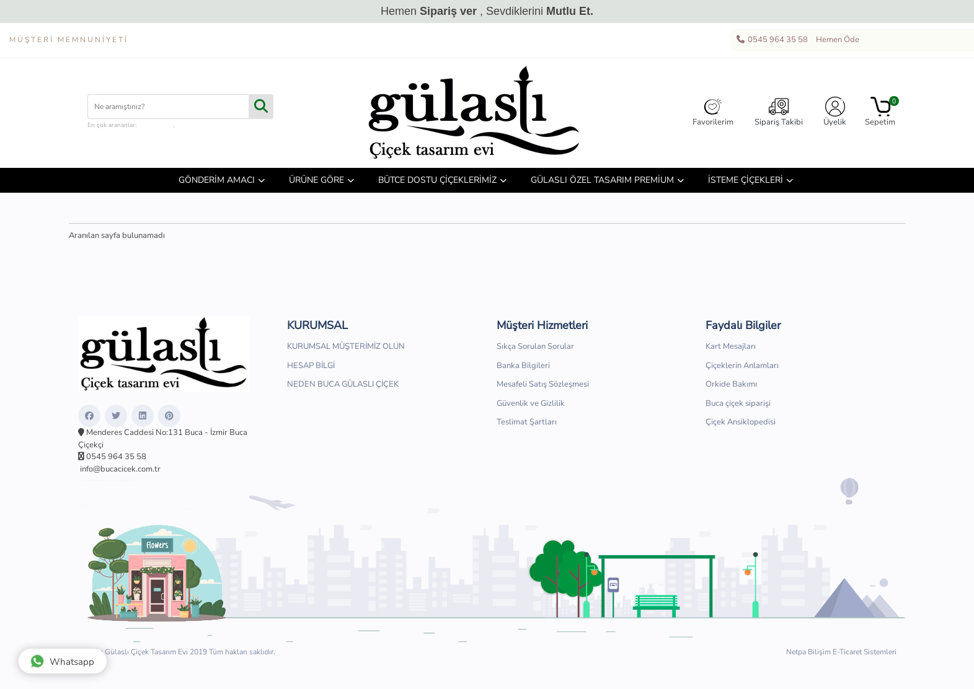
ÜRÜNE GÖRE (316, 180)
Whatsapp (62, 661)
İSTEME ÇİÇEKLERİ (745, 180)
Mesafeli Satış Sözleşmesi (543, 384)
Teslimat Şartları (527, 422)
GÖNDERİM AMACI (217, 180)
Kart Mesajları (731, 346)
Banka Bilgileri (523, 365)
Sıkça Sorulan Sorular (535, 346)
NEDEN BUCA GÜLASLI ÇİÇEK (343, 384)
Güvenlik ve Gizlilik (531, 403)
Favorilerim (713, 112)
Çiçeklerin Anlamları (742, 365)
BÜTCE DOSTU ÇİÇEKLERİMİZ (437, 180)
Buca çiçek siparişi (738, 403)
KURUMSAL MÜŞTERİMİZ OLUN (346, 346)
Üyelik (834, 112)
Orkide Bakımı (731, 384)
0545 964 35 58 (771, 40)
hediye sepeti (195, 125)
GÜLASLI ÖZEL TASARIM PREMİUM (602, 180)
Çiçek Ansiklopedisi (741, 422)
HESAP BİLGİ (311, 365)
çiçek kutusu (156, 125)
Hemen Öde (835, 40)
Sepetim (880, 112)
